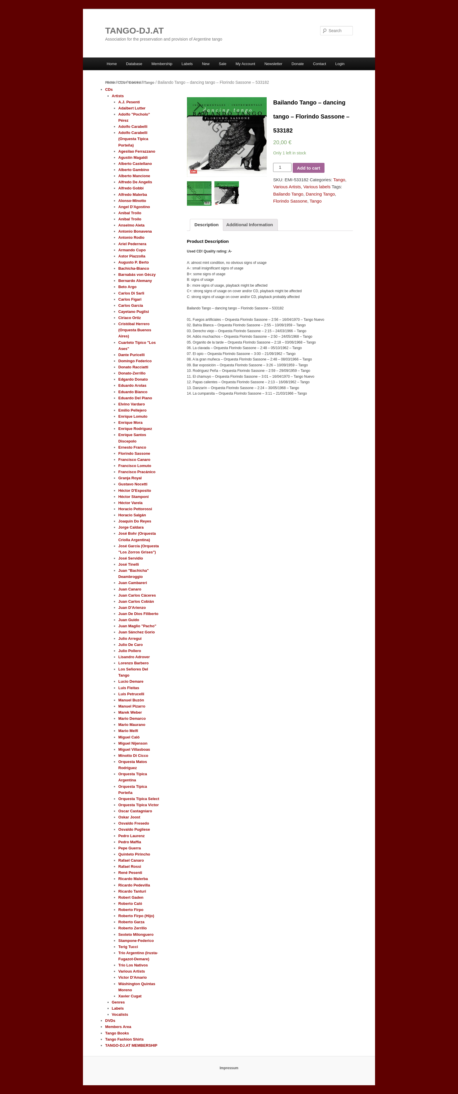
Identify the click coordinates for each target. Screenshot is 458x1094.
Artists (118, 96)
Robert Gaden (130, 897)
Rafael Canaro (131, 860)
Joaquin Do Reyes (134, 521)
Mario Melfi (128, 731)
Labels (187, 64)
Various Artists (287, 186)
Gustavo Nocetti (133, 484)
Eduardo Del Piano (135, 398)
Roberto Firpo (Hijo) (136, 916)
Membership (162, 64)
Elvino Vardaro (131, 404)
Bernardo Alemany (135, 280)
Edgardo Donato (133, 379)
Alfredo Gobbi (131, 188)
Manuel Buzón (131, 700)
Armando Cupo (132, 250)
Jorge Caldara (131, 527)
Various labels (316, 186)
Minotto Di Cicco (133, 755)
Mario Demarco (132, 718)
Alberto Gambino (133, 170)
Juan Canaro (129, 589)
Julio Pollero (129, 651)
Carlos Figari (129, 299)
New (205, 64)
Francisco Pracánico (136, 472)
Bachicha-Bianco (133, 268)
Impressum (229, 1068)
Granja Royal (130, 478)
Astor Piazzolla (131, 256)
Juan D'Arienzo (132, 607)
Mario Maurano (131, 724)
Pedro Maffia (129, 842)
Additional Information (249, 224)
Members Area (118, 1027)
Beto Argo (127, 287)
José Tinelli (128, 564)
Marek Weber (130, 712)
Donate (298, 64)
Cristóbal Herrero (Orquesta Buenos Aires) (134, 330)
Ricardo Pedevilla (134, 885)
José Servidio (130, 558)
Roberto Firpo (130, 909)
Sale (222, 64)
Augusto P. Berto (133, 262)
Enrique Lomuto (133, 416)
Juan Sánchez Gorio (136, 632)
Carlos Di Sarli (131, 293)
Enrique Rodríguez (135, 428)
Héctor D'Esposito (134, 490)
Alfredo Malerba (132, 194)
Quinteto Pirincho (134, 854)
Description (207, 224)
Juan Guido (128, 620)
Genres (134, 83)
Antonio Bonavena (135, 231)
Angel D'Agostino (134, 207)
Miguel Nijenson (133, 743)
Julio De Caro (130, 644)
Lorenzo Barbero (133, 663)
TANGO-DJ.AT (134, 30)
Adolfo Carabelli (133, 126)
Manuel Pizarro (131, 706)
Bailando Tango (288, 193)
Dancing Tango (320, 193)
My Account (245, 64)
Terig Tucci (128, 947)
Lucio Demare (130, 681)
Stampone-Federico (136, 940)
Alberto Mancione (134, 176)
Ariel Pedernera (132, 244)
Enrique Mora (130, 422)
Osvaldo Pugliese (134, 829)
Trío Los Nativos (133, 965)
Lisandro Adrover (134, 657)
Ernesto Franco (132, 447)
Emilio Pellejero (132, 410)
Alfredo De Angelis (135, 182)
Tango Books (117, 1033)
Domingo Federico (135, 361)
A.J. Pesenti (129, 102)
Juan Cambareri (132, 583)
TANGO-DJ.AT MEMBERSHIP (131, 1045)
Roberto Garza (131, 922)
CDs (121, 83)
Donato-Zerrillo (131, 373)
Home (112, 64)
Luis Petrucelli (131, 694)
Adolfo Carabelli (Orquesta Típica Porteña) (133, 138)
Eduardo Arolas (132, 385)
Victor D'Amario (132, 977)
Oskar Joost (129, 817)
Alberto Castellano (135, 163)
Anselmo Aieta (131, 225)
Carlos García (130, 305)
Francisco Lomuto (134, 466)
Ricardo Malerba (133, 879)
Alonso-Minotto (132, 200)
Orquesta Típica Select (138, 799)
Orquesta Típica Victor (138, 805)
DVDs (110, 1020)
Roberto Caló (130, 903)
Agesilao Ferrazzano (136, 151)
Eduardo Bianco (133, 392)
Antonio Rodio (131, 237)
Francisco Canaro (134, 459)
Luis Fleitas (128, 688)
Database (134, 64)
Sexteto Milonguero (136, 934)
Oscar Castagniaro (135, 811)
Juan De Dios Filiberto (138, 614)
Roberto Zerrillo (132, 928)
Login (340, 64)
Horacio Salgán (132, 515)
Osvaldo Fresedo (133, 823)
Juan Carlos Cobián (136, 601)
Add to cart (308, 168)
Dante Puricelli (131, 355)
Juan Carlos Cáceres (137, 595)
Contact (319, 64)
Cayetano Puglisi (133, 311)
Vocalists (120, 1014)
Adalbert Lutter (131, 108)
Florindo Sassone (290, 200)
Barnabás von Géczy (137, 274)
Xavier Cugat (129, 996)
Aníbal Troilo (129, 213)
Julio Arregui (130, 638)
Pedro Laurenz (131, 836)
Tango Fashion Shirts (124, 1039)
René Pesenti (130, 872)
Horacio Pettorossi (135, 509)
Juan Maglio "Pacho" (137, 626)
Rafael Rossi (129, 866)
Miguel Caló (129, 737)
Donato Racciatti (133, 367)
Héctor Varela (130, 503)
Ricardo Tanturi (132, 891)
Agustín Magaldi (133, 157)
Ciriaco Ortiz (129, 318)
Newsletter (273, 64)
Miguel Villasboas (134, 749)
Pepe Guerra (129, 848)
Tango (149, 83)
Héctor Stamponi (133, 496)
